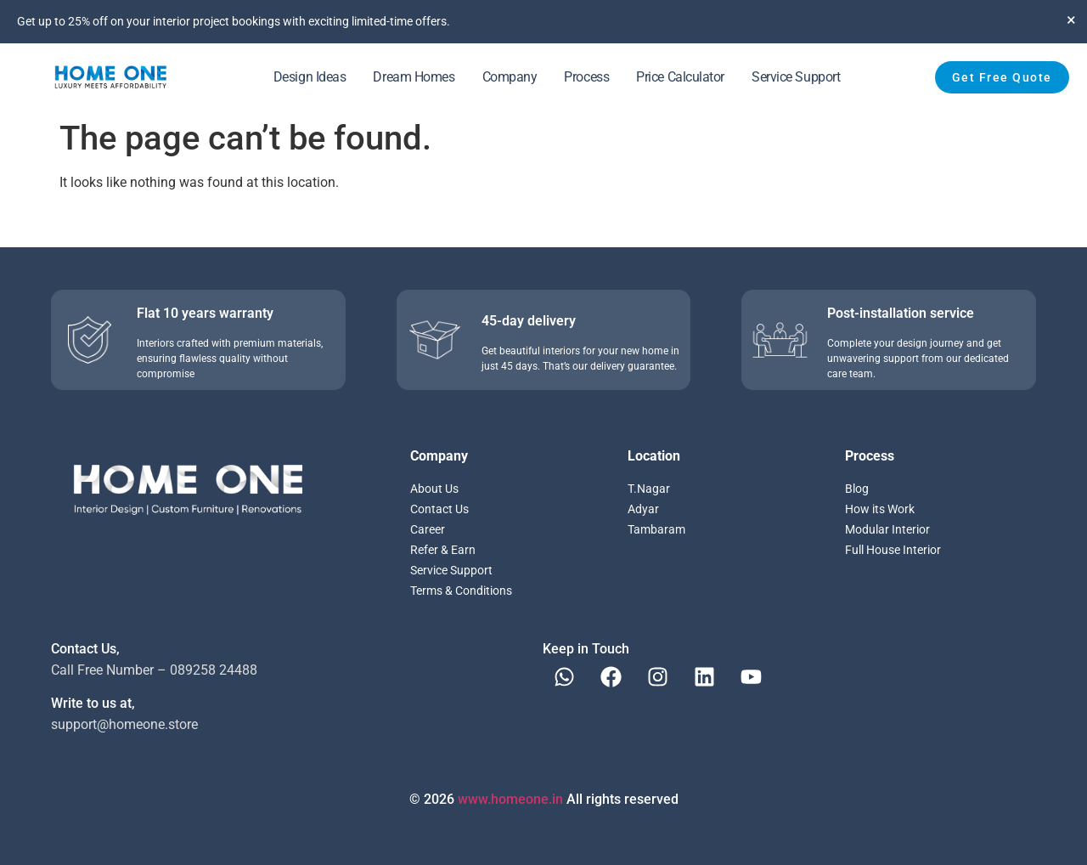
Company (510, 77)
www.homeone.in (510, 799)
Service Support (796, 77)
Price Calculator (680, 77)
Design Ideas (309, 77)
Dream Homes (413, 77)
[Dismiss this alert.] (1071, 19)
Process (586, 77)
